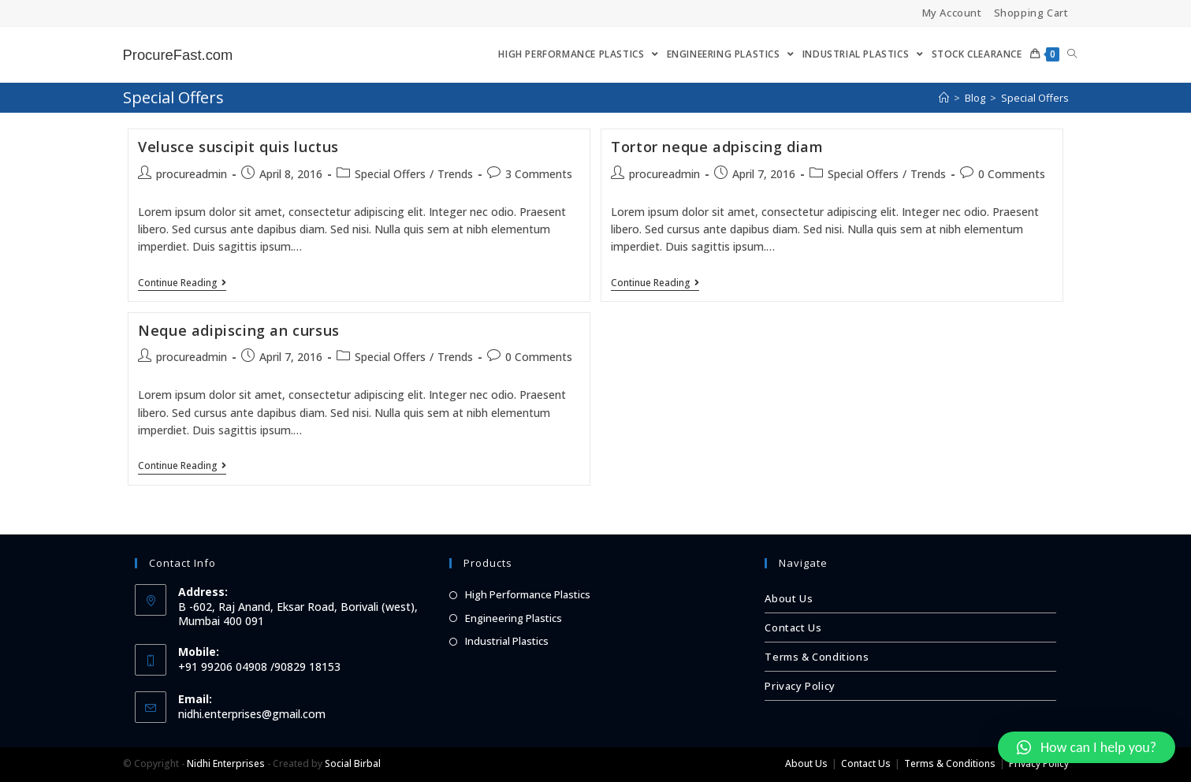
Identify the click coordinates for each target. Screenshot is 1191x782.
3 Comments (538, 173)
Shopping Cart (1031, 13)
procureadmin (191, 173)
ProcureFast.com (183, 54)
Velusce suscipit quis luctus (238, 146)
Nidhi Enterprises (226, 763)
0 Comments (1011, 173)
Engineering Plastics (513, 618)
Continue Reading (182, 283)
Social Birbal (353, 763)
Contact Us (793, 627)
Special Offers (390, 173)
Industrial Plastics (507, 641)
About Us (789, 598)
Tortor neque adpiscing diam (717, 146)
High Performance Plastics (527, 594)
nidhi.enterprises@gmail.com (252, 713)
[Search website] (1072, 54)
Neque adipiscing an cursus (239, 330)
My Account (952, 13)
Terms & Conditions (817, 657)
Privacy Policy (800, 686)
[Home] (944, 98)
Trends (455, 173)
